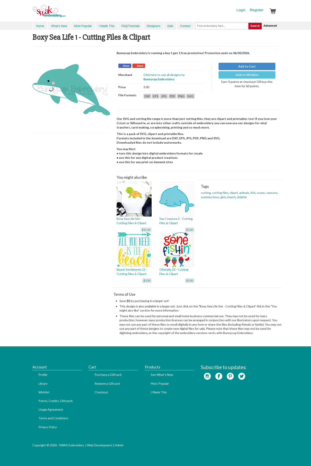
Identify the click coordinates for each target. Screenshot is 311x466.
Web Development (100, 445)
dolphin (242, 197)
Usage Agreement (50, 409)
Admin (119, 445)
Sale (170, 26)
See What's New (162, 374)
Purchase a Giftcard (108, 374)
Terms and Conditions (53, 418)
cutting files (220, 192)
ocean (261, 192)
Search (255, 25)
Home (40, 26)
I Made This (106, 26)
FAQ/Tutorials (130, 26)
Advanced (270, 25)
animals (244, 192)
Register (256, 10)
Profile (42, 374)
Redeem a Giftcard (107, 383)
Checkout (101, 392)
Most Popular (83, 26)
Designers (153, 26)
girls (223, 197)
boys (216, 197)
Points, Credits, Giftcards (55, 401)
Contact (185, 26)
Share (126, 65)
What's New (59, 26)
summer (206, 197)
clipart (234, 192)
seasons (272, 192)
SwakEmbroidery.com (64, 13)
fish (253, 192)
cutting (206, 192)
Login (241, 10)
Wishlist (43, 392)
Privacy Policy (47, 427)
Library (43, 383)
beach (231, 197)
